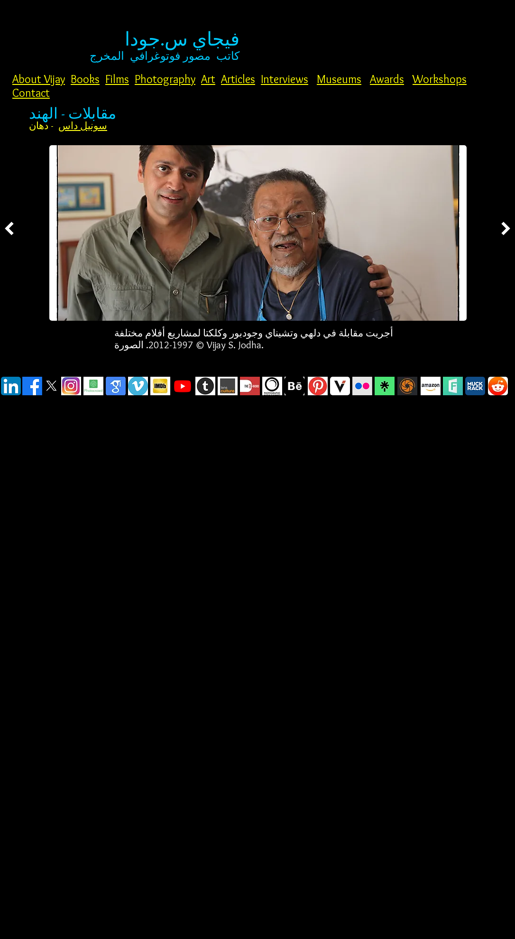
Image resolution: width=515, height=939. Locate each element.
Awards (387, 79)
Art (208, 79)
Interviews (284, 79)
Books (85, 79)
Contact (31, 93)
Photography (165, 79)
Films (117, 79)
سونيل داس (82, 125)
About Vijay (38, 79)
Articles (238, 79)
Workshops (440, 79)
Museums (339, 79)
